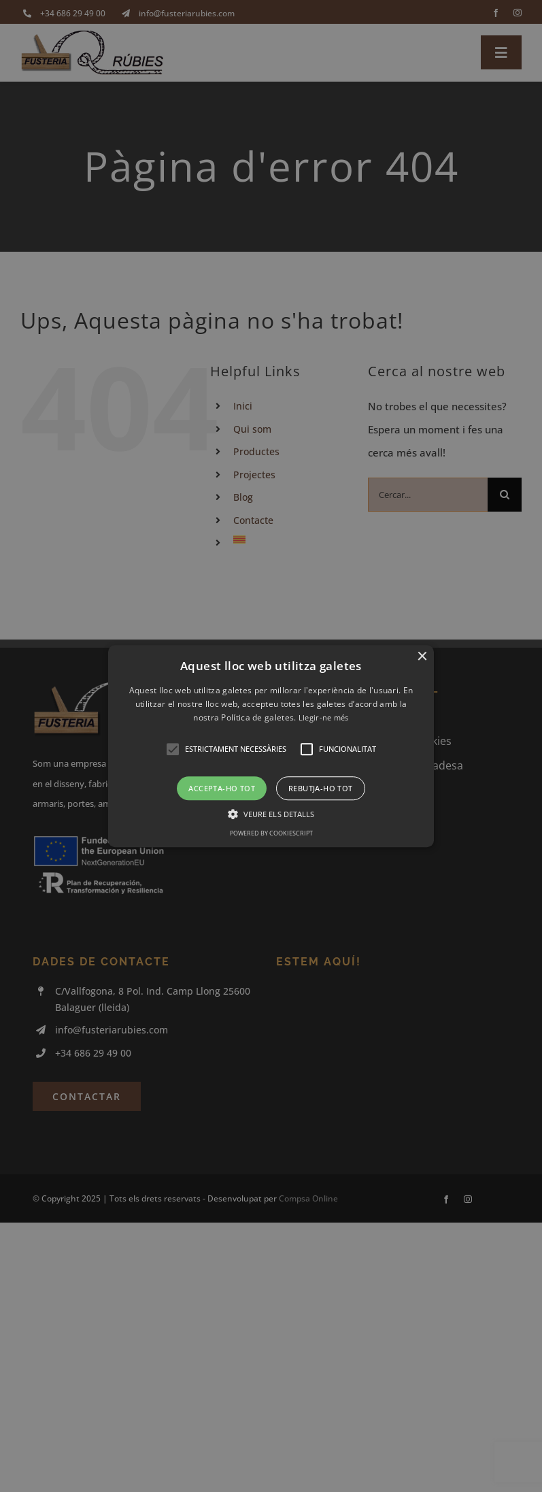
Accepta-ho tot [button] (221, 788)
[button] (270, 746)
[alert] (271, 746)
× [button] (422, 657)
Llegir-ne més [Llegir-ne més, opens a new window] (324, 718)
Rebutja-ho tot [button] (320, 788)
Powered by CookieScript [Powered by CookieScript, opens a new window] (271, 833)
